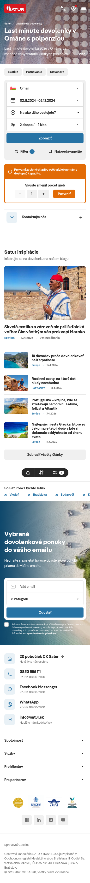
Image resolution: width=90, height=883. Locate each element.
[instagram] (51, 820)
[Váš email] (45, 587)
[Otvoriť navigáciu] (83, 8)
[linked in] (39, 820)
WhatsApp (29, 701)
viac (82, 54)
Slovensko (57, 72)
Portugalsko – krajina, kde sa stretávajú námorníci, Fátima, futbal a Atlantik (55, 404)
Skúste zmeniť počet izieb (45, 185)
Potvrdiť (64, 194)
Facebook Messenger (38, 686)
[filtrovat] (58, 472)
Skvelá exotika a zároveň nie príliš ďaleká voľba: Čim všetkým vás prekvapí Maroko (44, 329)
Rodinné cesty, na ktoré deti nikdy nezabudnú (54, 380)
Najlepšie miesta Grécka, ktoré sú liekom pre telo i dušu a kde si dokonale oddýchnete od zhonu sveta (58, 430)
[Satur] (15, 8)
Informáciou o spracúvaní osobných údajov (34, 633)
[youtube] (63, 820)
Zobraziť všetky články (45, 454)
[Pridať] (43, 194)
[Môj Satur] (73, 8)
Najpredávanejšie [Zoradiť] (65, 151)
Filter (25, 151)
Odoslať (45, 612)
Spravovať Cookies (16, 845)
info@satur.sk (32, 717)
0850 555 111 (30, 671)
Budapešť (64, 494)
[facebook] (26, 820)
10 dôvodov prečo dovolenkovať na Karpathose (58, 358)
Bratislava (37, 494)
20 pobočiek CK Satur (42, 656)
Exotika (13, 72)
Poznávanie (34, 72)
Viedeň (11, 494)
